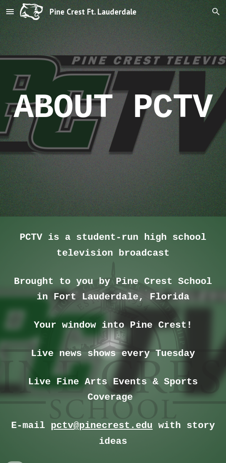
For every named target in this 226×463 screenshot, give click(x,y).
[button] (10, 11)
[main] (112, 108)
